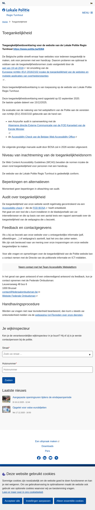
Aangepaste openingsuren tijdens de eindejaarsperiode (42, 397)
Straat (5, 348)
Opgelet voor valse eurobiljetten (29, 407)
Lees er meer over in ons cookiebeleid (22, 492)
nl (3, 3)
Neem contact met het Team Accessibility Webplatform (47, 267)
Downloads (47, 446)
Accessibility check (12, 208)
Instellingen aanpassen (38, 501)
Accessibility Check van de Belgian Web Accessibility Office (43, 137)
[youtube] (50, 458)
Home (5, 22)
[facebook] (39, 458)
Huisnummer (9, 363)
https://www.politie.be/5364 (28, 49)
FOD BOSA (39, 208)
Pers (47, 451)
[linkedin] (44, 458)
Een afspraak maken (46, 441)
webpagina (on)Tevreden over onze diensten (59, 315)
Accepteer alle (12, 501)
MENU (87, 12)
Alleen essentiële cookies (70, 501)
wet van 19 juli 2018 (12, 68)
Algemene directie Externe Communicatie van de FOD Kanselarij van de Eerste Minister (46, 127)
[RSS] (56, 458)
